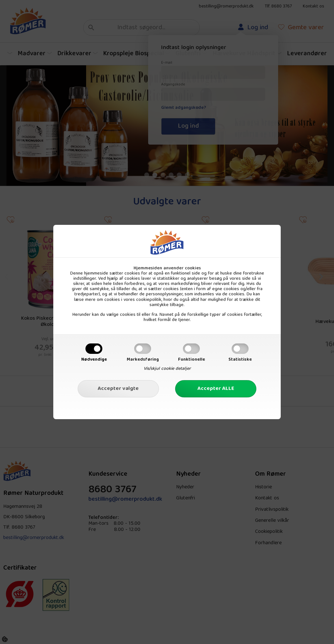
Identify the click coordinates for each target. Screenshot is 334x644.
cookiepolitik (148, 300)
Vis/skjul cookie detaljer (167, 369)
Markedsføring (143, 359)
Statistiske (240, 359)
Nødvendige (94, 359)
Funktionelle (191, 359)
